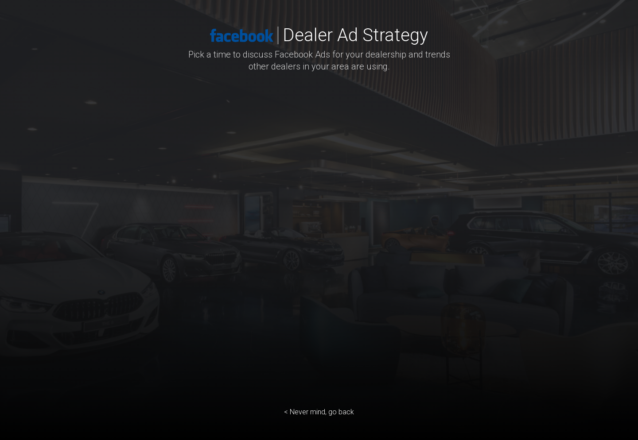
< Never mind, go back (319, 412)
